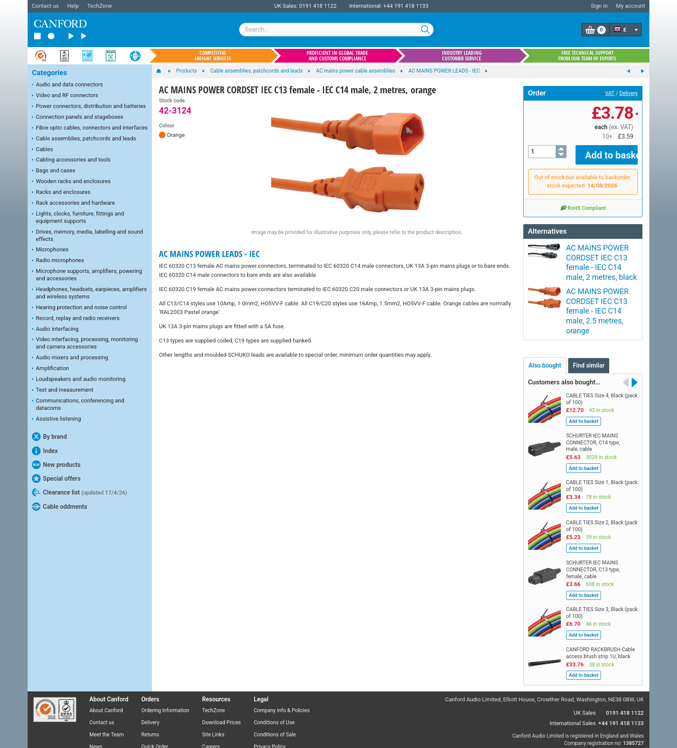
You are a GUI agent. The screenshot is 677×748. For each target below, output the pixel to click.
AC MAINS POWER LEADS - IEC (209, 254)
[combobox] (336, 29)
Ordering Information (165, 661)
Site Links (213, 684)
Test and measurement (62, 390)
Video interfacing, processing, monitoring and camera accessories (85, 343)
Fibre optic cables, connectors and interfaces (90, 128)
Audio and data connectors (67, 85)
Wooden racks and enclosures (71, 182)
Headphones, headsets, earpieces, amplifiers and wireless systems (89, 293)
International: (365, 6)
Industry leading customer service (462, 55)
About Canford (106, 661)
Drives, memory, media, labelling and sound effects (87, 235)
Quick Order (154, 697)
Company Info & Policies (282, 661)
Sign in (599, 6)
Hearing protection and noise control (79, 308)
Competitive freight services (213, 55)
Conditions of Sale (275, 684)
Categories (49, 73)
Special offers (56, 478)
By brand (49, 436)
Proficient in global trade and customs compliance (337, 55)
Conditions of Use (274, 672)
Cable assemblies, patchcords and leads (84, 139)
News (95, 697)
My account (630, 6)
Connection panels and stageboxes (77, 117)
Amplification (50, 369)
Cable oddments (59, 506)
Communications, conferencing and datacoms (78, 404)
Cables (42, 150)
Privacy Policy (270, 697)
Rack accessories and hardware (73, 203)
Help (73, 6)
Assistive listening (56, 419)
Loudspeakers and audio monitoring (79, 380)
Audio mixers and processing (70, 358)
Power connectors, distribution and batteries (89, 107)
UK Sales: (286, 6)
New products (56, 464)
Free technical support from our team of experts (587, 55)
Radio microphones (58, 261)
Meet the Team (106, 684)
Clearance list (79, 492)
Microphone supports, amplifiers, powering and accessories (87, 275)
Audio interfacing (55, 329)
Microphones (50, 250)
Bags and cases (53, 171)
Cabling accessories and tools (71, 160)
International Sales (573, 673)
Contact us (45, 6)
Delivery (629, 93)
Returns (150, 684)
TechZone (99, 6)
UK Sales (585, 662)
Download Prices (221, 672)
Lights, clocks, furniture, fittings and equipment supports (78, 217)
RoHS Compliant (583, 201)
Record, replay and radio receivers (76, 319)
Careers (211, 697)
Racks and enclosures (61, 193)
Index (45, 451)
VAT (609, 93)
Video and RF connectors (65, 96)
